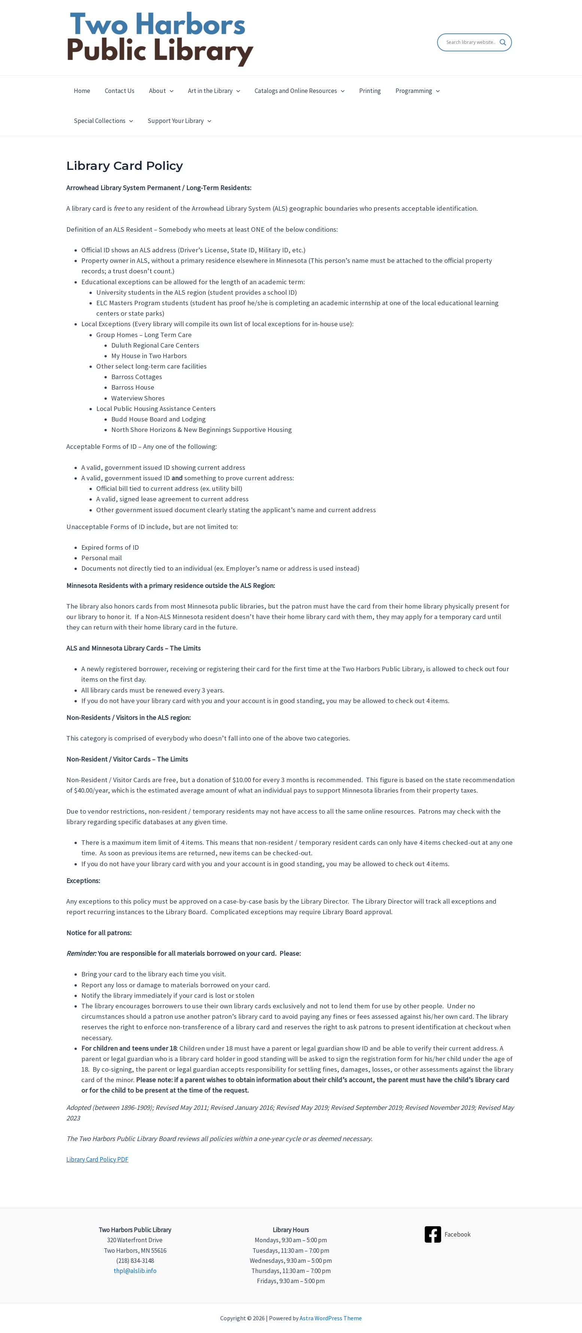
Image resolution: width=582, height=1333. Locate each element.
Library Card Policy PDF (97, 1159)
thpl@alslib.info (135, 1271)
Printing (360, 91)
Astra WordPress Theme (331, 1318)
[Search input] (471, 42)
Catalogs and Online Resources (291, 91)
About (156, 91)
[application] (165, 91)
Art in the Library (207, 91)
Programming (406, 91)
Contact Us (116, 91)
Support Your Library (104, 121)
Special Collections (470, 91)
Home (81, 91)
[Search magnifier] (503, 42)
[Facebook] (447, 1234)
